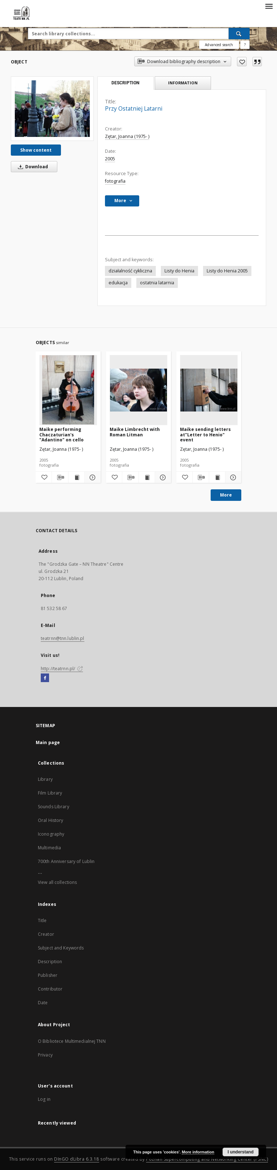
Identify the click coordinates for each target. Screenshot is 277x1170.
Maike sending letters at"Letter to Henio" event (205, 434)
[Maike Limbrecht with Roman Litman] (138, 389)
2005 (110, 159)
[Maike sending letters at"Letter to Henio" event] (208, 389)
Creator (46, 934)
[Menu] (268, 6)
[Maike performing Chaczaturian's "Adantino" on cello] (68, 389)
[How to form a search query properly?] (245, 44)
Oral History (50, 820)
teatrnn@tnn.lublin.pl (62, 638)
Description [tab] (125, 82)
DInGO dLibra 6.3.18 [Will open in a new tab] (76, 1159)
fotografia (115, 181)
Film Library (50, 793)
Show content (36, 150)
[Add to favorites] (242, 61)
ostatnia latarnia (157, 283)
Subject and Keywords (61, 948)
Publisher (47, 975)
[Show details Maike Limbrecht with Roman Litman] (162, 477)
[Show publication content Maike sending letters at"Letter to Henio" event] (217, 477)
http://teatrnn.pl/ (62, 669)
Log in (44, 1099)
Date (43, 1003)
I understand (241, 1152)
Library (45, 779)
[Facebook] (45, 678)
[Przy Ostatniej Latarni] (52, 108)
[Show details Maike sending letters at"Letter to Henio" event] (232, 477)
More (226, 495)
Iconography (51, 834)
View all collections (57, 882)
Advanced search (219, 44)
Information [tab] (183, 82)
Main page (48, 742)
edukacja (118, 283)
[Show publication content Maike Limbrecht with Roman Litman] (147, 477)
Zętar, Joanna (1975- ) (127, 136)
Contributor (50, 989)
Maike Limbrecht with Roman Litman (135, 431)
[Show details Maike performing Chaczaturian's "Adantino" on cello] (92, 477)
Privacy (45, 1055)
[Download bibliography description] (60, 477)
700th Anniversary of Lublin (66, 861)
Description (50, 961)
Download (32, 167)
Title (42, 920)
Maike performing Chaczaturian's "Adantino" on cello (61, 434)
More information (198, 1152)
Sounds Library (53, 807)
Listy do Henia (179, 271)
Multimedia (49, 848)
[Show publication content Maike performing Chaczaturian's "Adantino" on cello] (76, 477)
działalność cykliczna (130, 271)
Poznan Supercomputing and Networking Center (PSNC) (207, 1159)
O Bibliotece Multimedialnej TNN (72, 1041)
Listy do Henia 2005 (227, 271)
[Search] (239, 33)
